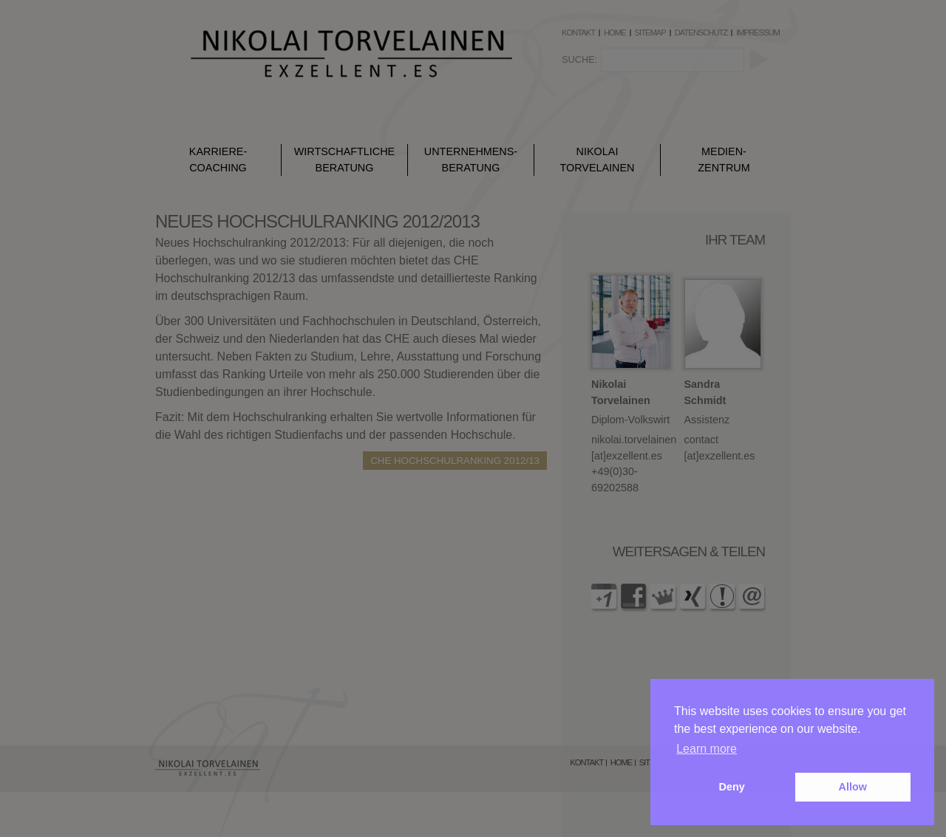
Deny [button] (732, 787)
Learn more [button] (706, 748)
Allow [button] (853, 787)
